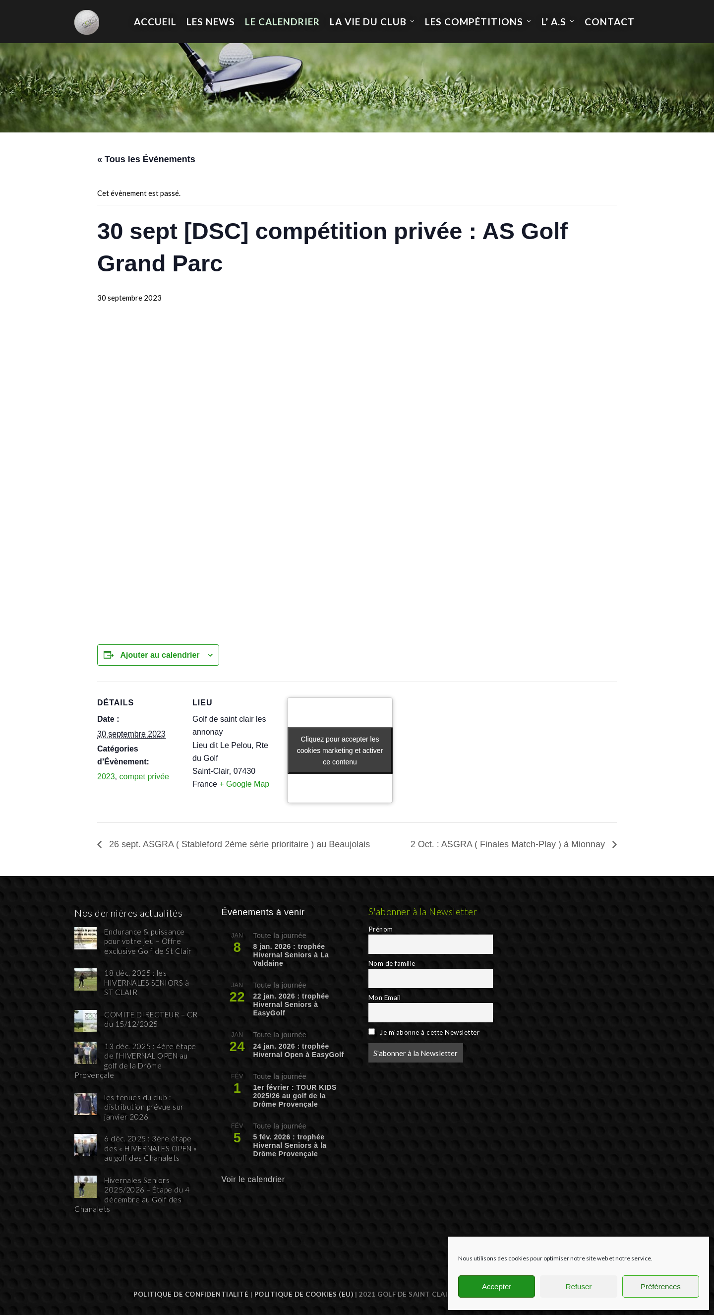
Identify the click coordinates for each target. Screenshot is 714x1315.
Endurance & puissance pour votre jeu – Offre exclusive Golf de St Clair (147, 941)
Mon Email (384, 998)
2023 (106, 776)
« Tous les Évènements (146, 159)
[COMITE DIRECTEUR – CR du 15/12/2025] (85, 1021)
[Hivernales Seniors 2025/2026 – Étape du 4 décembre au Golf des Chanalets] (85, 1187)
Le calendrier (282, 21)
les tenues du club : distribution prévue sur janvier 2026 (144, 1107)
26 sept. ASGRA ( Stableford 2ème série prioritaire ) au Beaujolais (238, 844)
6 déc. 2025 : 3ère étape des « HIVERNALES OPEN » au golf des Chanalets (150, 1148)
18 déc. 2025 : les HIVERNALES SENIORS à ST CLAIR (146, 982)
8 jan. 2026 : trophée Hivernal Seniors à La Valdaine (291, 954)
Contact (610, 21)
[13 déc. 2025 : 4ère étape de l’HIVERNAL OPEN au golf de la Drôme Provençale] (85, 1053)
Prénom (380, 929)
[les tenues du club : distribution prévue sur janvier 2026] (85, 1104)
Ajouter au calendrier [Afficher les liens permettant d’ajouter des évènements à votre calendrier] (159, 655)
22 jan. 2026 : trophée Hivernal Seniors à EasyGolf (291, 1004)
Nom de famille (392, 963)
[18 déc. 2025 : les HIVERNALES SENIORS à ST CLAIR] (85, 979)
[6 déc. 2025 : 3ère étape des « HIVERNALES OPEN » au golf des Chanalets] (85, 1145)
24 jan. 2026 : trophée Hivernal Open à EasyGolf (298, 1050)
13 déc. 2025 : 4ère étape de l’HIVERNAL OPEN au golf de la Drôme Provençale (135, 1061)
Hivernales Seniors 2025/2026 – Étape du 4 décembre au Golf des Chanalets (131, 1195)
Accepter (496, 1286)
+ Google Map (244, 784)
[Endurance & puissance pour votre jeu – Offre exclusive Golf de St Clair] (85, 938)
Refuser (579, 1286)
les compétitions (474, 21)
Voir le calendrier (253, 1179)
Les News (210, 21)
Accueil (155, 21)
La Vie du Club (368, 21)
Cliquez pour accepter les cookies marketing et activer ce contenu (340, 750)
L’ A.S (553, 21)
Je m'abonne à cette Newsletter (423, 1032)
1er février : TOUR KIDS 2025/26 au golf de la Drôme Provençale (294, 1095)
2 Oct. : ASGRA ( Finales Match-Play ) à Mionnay (509, 844)
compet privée (144, 776)
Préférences (661, 1286)
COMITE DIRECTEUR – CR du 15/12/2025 (151, 1019)
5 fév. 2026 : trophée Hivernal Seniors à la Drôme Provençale (289, 1145)
